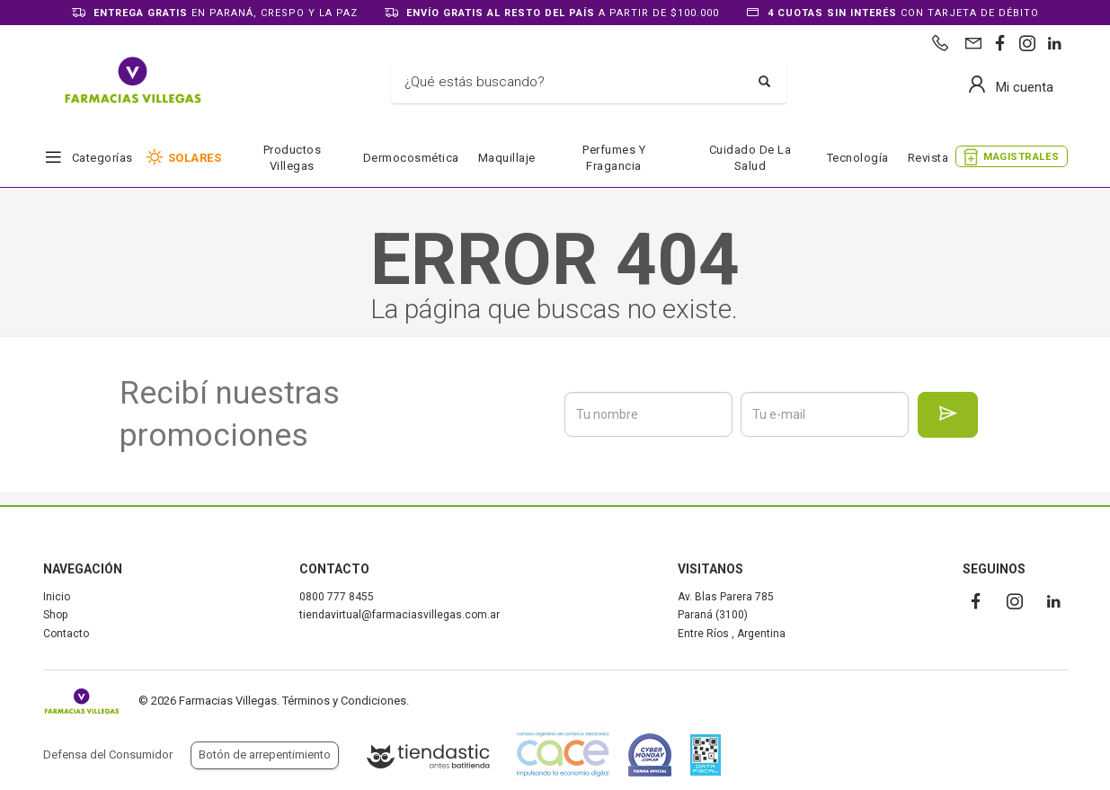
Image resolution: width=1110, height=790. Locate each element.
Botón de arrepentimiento (265, 754)
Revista (928, 157)
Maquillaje (507, 157)
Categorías (102, 157)
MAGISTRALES (1021, 157)
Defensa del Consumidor (108, 754)
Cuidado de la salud (750, 158)
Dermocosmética (411, 157)
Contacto (66, 633)
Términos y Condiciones (344, 700)
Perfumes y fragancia (613, 158)
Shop (55, 614)
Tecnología (858, 157)
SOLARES (195, 157)
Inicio (56, 596)
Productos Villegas (292, 158)
